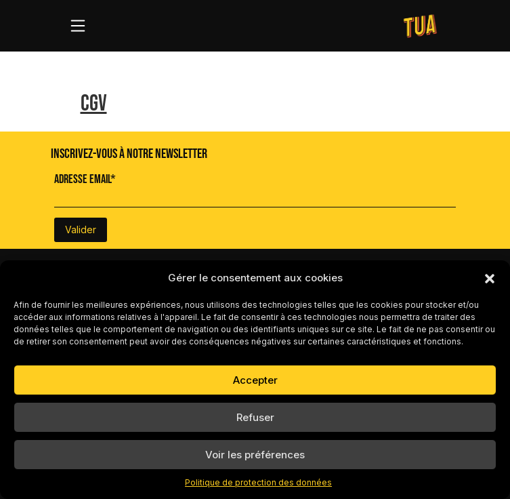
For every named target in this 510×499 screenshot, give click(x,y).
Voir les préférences (255, 454)
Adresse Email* (85, 179)
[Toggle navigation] (78, 25)
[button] (489, 278)
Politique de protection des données (258, 482)
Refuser (255, 417)
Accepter (255, 380)
